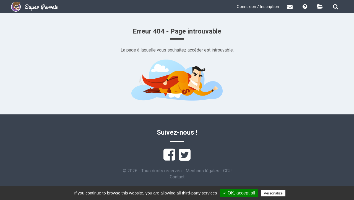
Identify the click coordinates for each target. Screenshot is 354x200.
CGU (227, 170)
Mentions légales (202, 170)
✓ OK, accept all (239, 193)
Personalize (273, 193)
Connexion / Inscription (258, 6)
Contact (177, 177)
